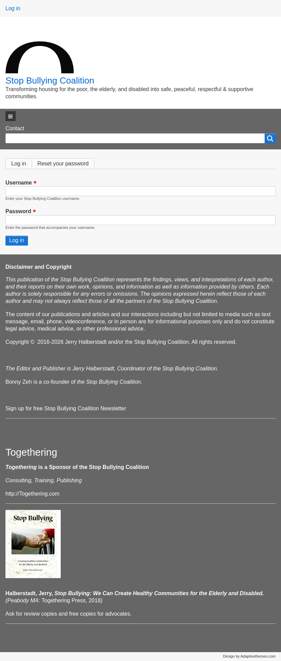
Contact (14, 128)
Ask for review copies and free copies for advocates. (68, 614)
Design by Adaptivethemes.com (249, 656)
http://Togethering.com (32, 494)
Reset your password (63, 163)
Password (18, 212)
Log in (12, 8)
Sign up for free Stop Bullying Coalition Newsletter (65, 408)
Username (18, 183)
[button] (10, 116)
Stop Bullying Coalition (49, 80)
